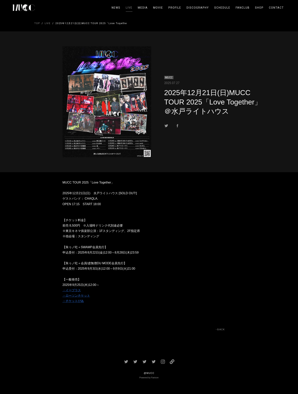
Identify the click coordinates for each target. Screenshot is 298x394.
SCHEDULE (222, 7)
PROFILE (174, 7)
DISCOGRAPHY (198, 7)
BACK (221, 329)
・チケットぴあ (73, 301)
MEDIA (143, 7)
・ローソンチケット (76, 295)
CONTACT (276, 7)
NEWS (116, 7)
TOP (37, 23)
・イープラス (72, 290)
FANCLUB (243, 7)
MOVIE (158, 7)
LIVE (129, 7)
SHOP (259, 7)
